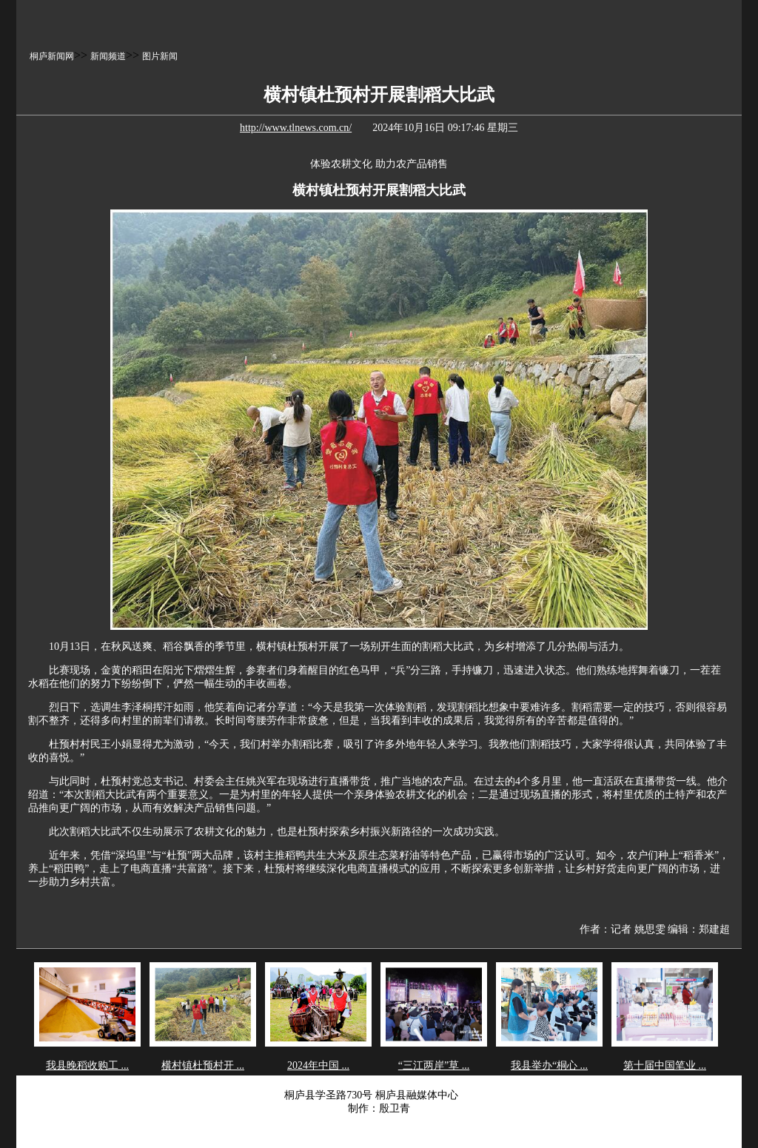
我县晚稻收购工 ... (87, 1065)
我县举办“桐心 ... (549, 1065)
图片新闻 (160, 56)
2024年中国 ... (318, 1065)
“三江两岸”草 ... (433, 1065)
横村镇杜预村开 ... (202, 1065)
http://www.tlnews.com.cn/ (296, 127)
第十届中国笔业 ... (664, 1065)
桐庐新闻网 (52, 56)
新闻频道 (108, 56)
